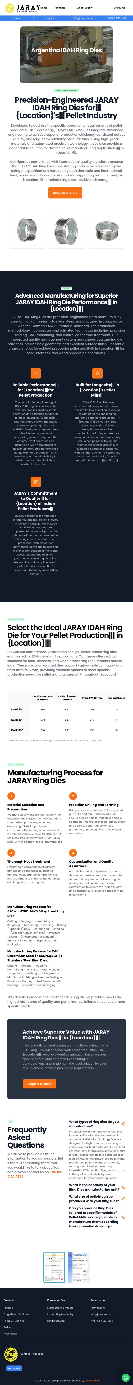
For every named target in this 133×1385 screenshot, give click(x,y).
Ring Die (8, 1307)
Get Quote (121, 7)
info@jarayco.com (101, 1314)
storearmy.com (92, 1380)
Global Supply (85, 7)
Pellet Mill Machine (14, 1320)
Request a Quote (65, 193)
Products (62, 7)
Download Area (55, 1320)
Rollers (7, 1327)
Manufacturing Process (60, 1307)
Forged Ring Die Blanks (16, 1314)
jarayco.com (98, 1307)
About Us (38, 1353)
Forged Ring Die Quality (60, 1314)
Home (43, 7)
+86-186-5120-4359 (102, 1320)
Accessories (10, 1333)
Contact (25, 1353)
